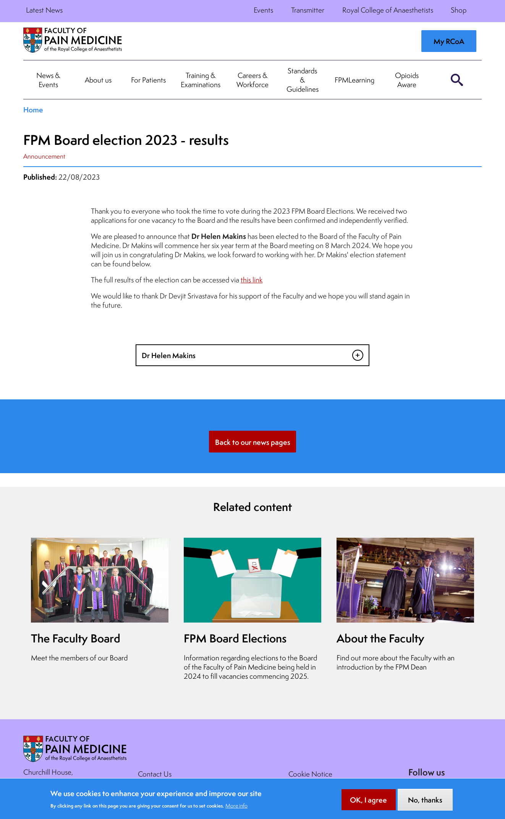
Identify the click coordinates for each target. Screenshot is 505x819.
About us (98, 79)
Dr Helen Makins (169, 355)
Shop (458, 10)
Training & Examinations (200, 80)
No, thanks (425, 803)
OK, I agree (368, 803)
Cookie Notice (310, 774)
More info (236, 809)
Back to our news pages (252, 442)
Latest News (44, 10)
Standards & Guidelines (302, 80)
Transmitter (307, 10)
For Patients (148, 79)
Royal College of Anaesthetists (387, 10)
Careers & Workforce (252, 80)
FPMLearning (354, 79)
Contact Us (155, 774)
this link (251, 280)
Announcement (44, 156)
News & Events (48, 80)
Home (33, 110)
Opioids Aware (407, 80)
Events (263, 10)
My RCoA (449, 41)
